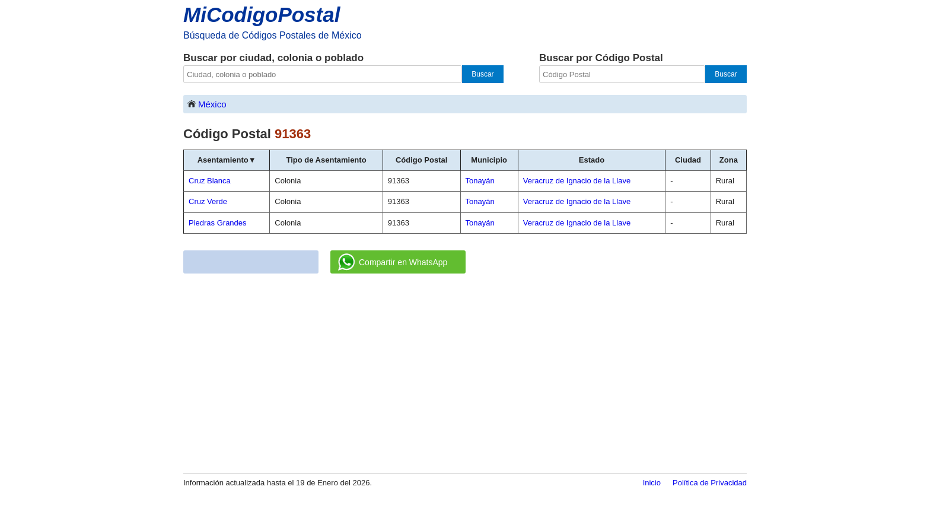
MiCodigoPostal (261, 14)
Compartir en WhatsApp (392, 262)
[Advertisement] (465, 374)
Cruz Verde (208, 201)
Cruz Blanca (210, 180)
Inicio (652, 482)
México (206, 103)
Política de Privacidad (710, 482)
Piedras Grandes (218, 222)
